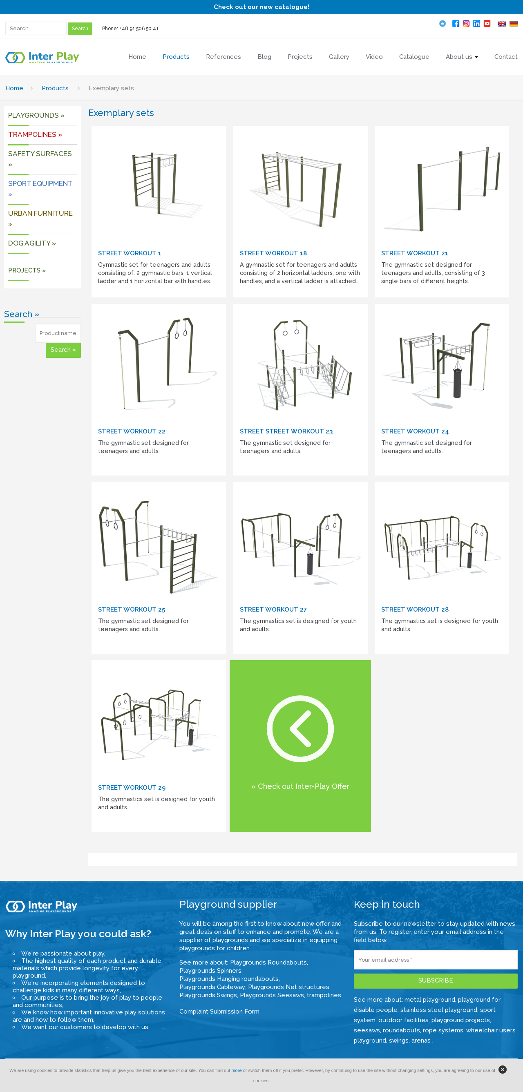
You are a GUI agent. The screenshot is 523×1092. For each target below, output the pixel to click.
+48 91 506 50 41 (139, 28)
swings (399, 1040)
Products (55, 88)
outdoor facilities (403, 1020)
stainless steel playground (438, 1010)
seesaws (367, 1030)
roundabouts (401, 1030)
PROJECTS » (27, 270)
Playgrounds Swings (208, 995)
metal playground (430, 999)
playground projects (460, 1020)
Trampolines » (35, 134)
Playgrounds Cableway (212, 987)
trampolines (324, 995)
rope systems (443, 1030)
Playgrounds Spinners (210, 970)
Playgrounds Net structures (288, 987)
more (236, 1070)
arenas (421, 1040)
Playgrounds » (36, 115)
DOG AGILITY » (32, 243)
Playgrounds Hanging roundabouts (229, 979)
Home (14, 88)
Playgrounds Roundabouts (268, 962)
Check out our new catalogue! (261, 7)
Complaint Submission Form (219, 1011)
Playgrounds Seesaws (272, 995)
